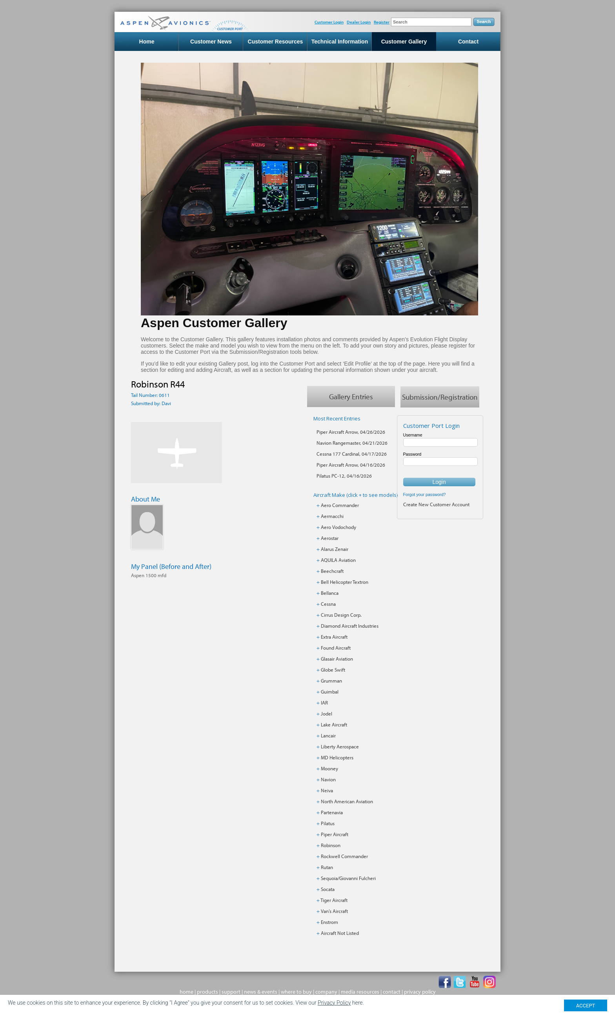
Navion (328, 779)
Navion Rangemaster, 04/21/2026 (352, 443)
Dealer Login (359, 22)
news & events (260, 991)
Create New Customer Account (436, 504)
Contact (468, 41)
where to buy (296, 991)
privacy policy (420, 991)
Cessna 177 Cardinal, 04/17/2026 (352, 454)
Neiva (327, 790)
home (186, 991)
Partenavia (332, 812)
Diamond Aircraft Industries (349, 626)
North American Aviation (347, 801)
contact (391, 991)
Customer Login (329, 22)
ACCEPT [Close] (585, 1006)
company (326, 991)
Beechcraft (332, 571)
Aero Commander (340, 505)
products (207, 991)
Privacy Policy (334, 1003)
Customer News (211, 41)
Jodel (326, 713)
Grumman (331, 680)
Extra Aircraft (334, 637)
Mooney (329, 768)
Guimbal (329, 691)
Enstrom (329, 922)
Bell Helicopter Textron (344, 582)
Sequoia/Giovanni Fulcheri (348, 878)
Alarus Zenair (334, 549)
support (231, 991)
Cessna (328, 604)
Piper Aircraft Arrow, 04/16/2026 (351, 465)
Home (147, 41)
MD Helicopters (337, 757)
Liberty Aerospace (340, 746)
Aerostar (329, 538)
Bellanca (329, 593)
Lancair (328, 735)
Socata (328, 889)
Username (412, 435)
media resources (360, 991)
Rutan (327, 867)
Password (412, 454)
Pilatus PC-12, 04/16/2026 (344, 476)
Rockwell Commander (344, 856)
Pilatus (328, 823)
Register (381, 22)
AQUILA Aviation (338, 560)
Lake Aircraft (334, 724)
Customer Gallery (404, 41)
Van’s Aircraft (334, 911)
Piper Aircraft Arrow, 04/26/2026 (351, 432)
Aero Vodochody (338, 527)
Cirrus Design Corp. (341, 615)
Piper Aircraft (334, 834)
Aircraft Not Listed (340, 933)
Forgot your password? (424, 494)
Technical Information (339, 41)
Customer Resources (275, 41)
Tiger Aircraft (334, 900)
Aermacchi (332, 516)
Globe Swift (333, 669)
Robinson (330, 845)
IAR (324, 702)
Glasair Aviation (337, 659)
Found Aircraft (336, 648)
